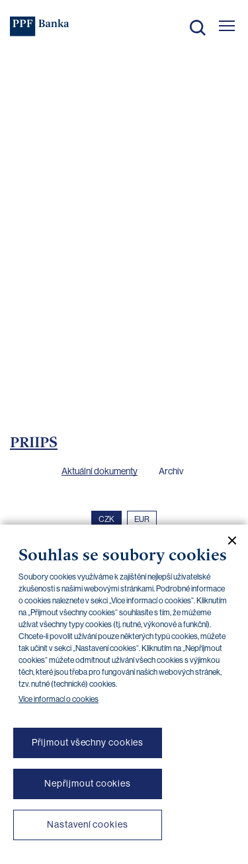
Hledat (198, 28)
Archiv (171, 471)
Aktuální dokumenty (100, 471)
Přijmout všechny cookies (88, 742)
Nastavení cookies (87, 824)
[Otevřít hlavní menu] (227, 26)
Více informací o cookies (59, 699)
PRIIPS (34, 442)
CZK (106, 519)
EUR (141, 519)
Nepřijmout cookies (87, 783)
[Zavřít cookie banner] (227, 540)
